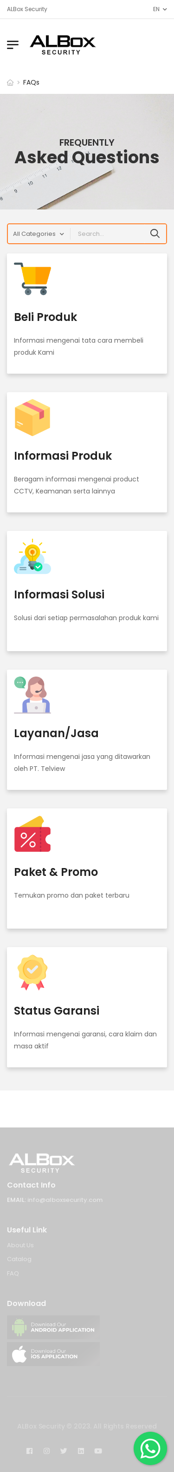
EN (156, 9)
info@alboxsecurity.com (65, 1199)
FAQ (13, 1273)
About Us (20, 1245)
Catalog (19, 1259)
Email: (16, 1199)
